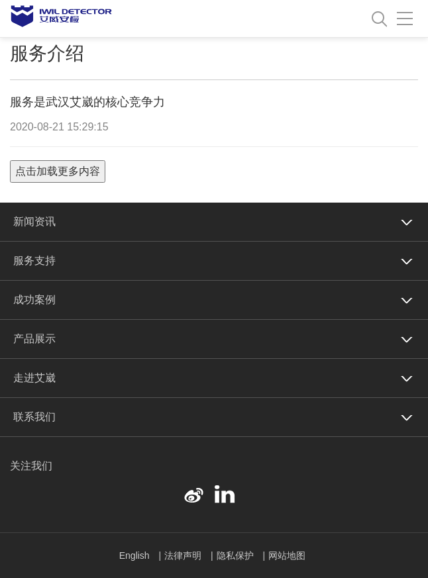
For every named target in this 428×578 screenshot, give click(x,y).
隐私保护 (236, 555)
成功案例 (34, 299)
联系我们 (34, 416)
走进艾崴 (34, 377)
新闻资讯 (34, 221)
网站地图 (286, 555)
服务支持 (34, 260)
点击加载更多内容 (57, 171)
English (135, 555)
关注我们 (31, 465)
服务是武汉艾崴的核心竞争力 (87, 102)
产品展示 (34, 338)
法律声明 (184, 555)
